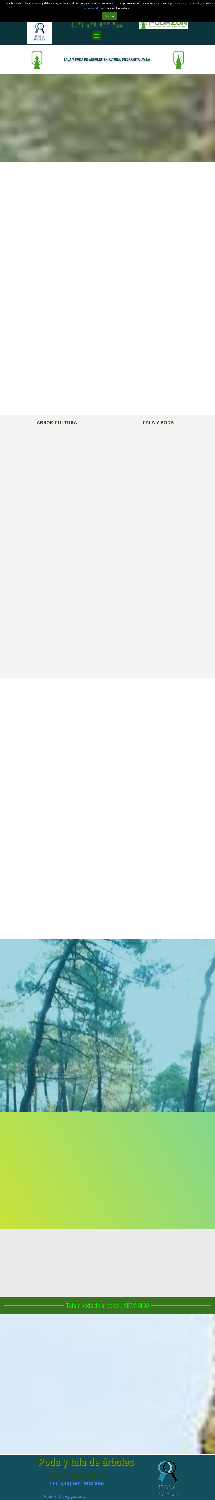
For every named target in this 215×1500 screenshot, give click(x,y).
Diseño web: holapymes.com (63, 1497)
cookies (36, 3)
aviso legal (91, 8)
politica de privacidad (184, 3)
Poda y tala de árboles (85, 1461)
